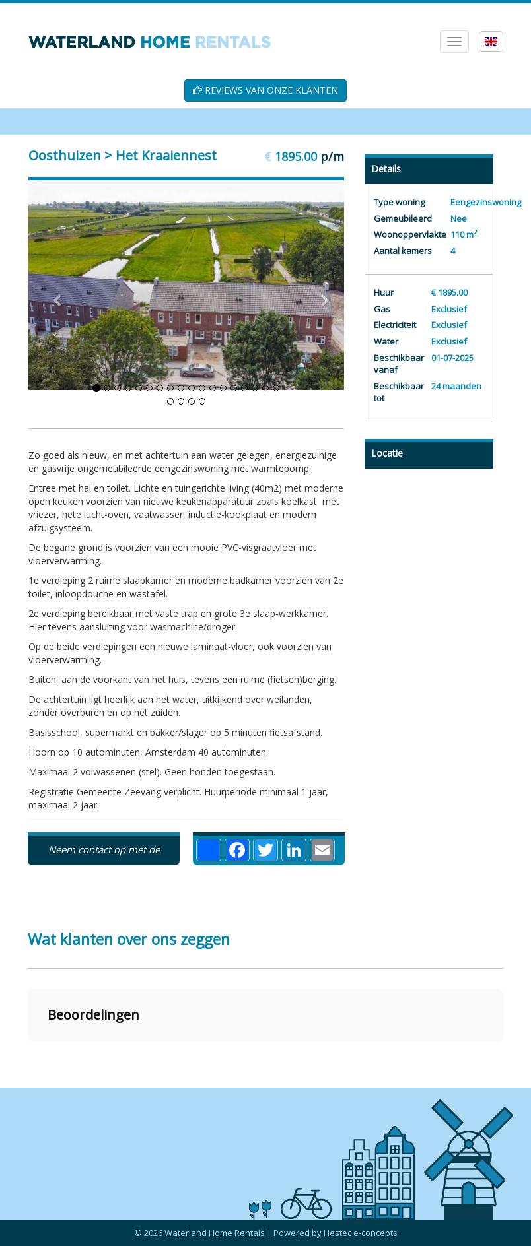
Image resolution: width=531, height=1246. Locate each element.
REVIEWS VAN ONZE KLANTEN (265, 90)
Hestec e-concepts (361, 1233)
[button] (27, 1054)
